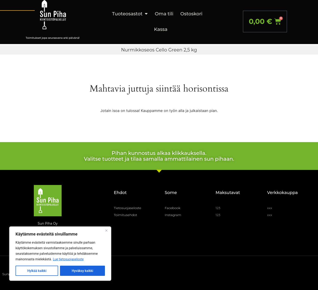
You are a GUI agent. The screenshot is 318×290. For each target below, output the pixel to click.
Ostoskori (191, 8)
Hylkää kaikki (37, 271)
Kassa (160, 24)
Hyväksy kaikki (82, 271)
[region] (60, 253)
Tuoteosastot (130, 8)
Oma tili (164, 8)
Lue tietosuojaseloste (68, 259)
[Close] (106, 230)
